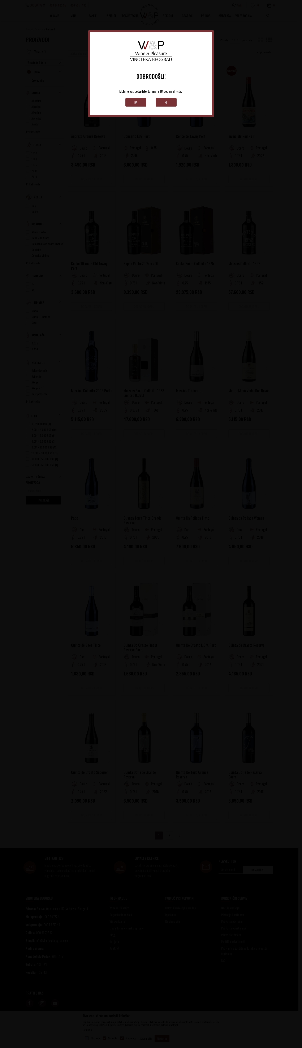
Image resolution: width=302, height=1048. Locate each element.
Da (136, 102)
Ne (166, 102)
